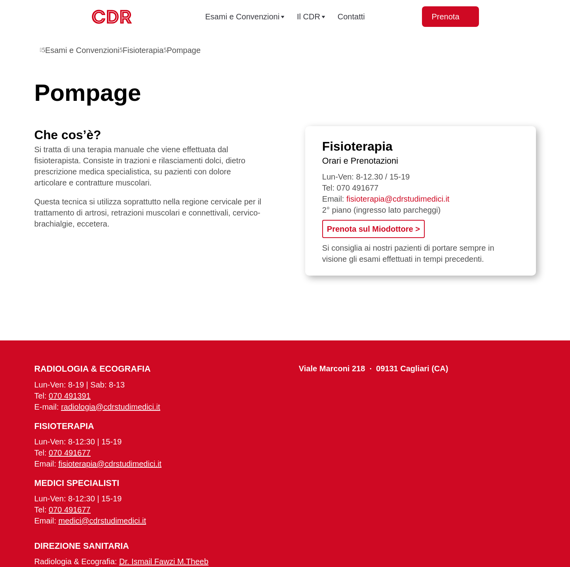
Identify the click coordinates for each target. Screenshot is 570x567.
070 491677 (358, 187)
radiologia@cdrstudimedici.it (110, 407)
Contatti (351, 16)
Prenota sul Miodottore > (373, 229)
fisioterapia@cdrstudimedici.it (397, 199)
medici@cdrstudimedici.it (102, 520)
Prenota (450, 16)
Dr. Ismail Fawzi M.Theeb (164, 561)
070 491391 (70, 395)
